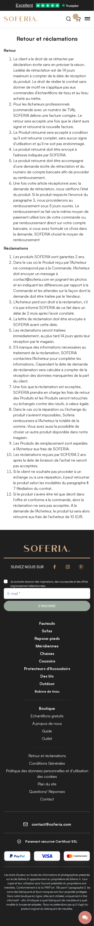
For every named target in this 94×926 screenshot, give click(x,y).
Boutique (47, 708)
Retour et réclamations (47, 755)
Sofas (47, 631)
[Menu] (87, 19)
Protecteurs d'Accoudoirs (47, 668)
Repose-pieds (47, 638)
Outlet (47, 738)
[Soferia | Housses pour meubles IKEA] (21, 18)
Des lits (47, 676)
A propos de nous (47, 723)
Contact (47, 799)
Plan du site (47, 784)
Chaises (47, 653)
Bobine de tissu (47, 691)
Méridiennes (47, 646)
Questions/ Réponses (47, 791)
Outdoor (47, 683)
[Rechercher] (68, 19)
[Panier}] (78, 19)
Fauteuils (47, 623)
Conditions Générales (47, 763)
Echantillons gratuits (47, 716)
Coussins (47, 661)
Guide (47, 731)
